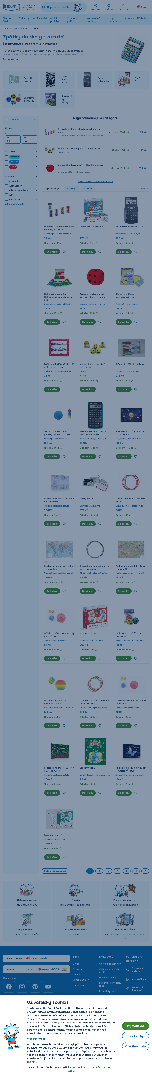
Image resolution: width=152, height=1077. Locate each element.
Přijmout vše (135, 1026)
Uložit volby (136, 1036)
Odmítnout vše (135, 1046)
